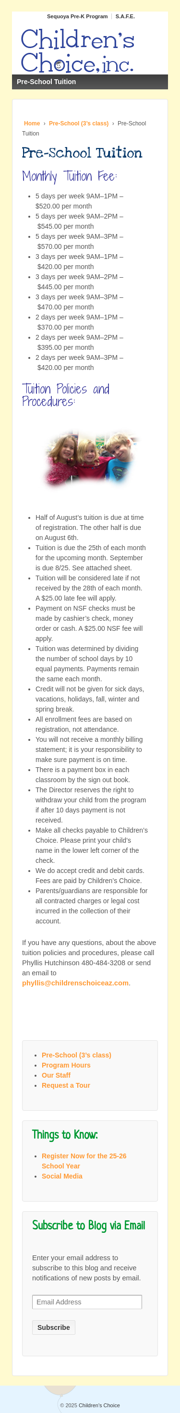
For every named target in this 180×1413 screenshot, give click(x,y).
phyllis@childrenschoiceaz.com (75, 983)
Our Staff (56, 1075)
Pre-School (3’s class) (78, 123)
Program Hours (66, 1065)
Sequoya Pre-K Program (77, 16)
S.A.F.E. (125, 16)
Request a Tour (66, 1085)
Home (32, 123)
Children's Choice (98, 1405)
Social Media (62, 1176)
